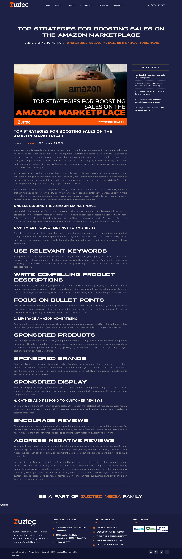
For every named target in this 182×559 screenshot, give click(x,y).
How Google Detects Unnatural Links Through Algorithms (150, 76)
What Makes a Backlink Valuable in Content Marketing (149, 92)
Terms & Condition (19, 552)
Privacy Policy (34, 552)
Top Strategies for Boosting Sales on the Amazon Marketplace (63, 133)
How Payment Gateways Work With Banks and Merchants (149, 109)
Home (27, 42)
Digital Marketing (48, 42)
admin (28, 143)
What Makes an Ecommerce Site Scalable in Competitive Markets (148, 101)
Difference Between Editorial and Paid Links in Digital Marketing (148, 84)
